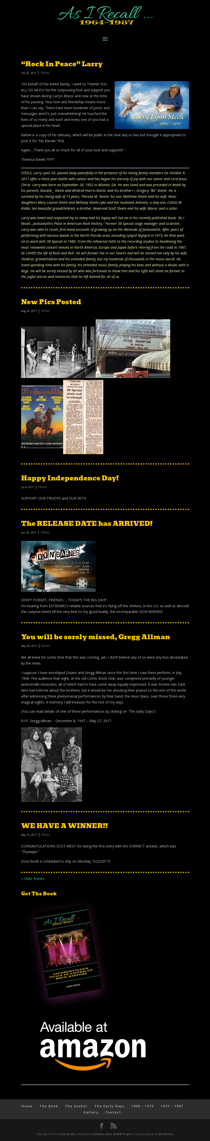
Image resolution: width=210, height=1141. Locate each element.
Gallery (91, 1112)
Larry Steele (66, 1134)
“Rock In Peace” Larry (62, 64)
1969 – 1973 (142, 1106)
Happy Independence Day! (70, 478)
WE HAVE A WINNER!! (64, 826)
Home (27, 1106)
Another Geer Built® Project (113, 1134)
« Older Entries (32, 878)
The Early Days (109, 1106)
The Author (76, 1106)
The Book (49, 1106)
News (45, 72)
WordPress (166, 1134)
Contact (113, 1112)
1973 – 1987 (172, 1106)
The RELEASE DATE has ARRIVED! (87, 523)
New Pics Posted (51, 302)
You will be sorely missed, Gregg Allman (95, 637)
